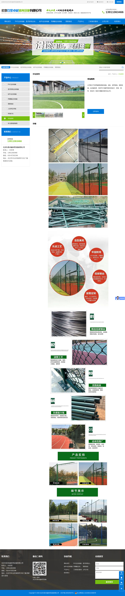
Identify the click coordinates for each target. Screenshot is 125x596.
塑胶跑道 (69, 21)
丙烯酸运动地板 (56, 21)
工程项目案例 (93, 21)
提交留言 (109, 582)
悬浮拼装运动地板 (32, 21)
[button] (60, 62)
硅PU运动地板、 (38, 67)
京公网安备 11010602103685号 (85, 593)
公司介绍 (110, 2)
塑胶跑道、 (58, 67)
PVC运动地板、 (15, 67)
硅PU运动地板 (44, 21)
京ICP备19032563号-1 (67, 593)
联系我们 (119, 2)
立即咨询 (96, 111)
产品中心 (81, 21)
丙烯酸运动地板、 (49, 67)
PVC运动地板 (20, 21)
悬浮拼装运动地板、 (27, 67)
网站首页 (7, 21)
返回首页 (100, 2)
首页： (110, 74)
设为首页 (90, 2)
